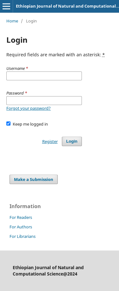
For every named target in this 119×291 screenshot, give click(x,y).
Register (50, 141)
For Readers (21, 217)
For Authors (21, 227)
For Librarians (23, 236)
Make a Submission (33, 179)
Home (12, 21)
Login (71, 141)
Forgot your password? (28, 108)
